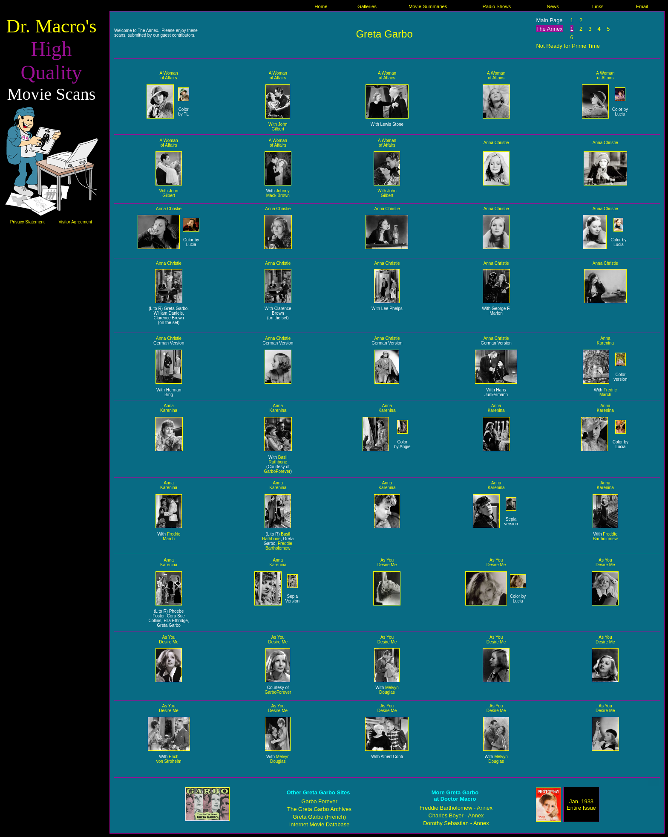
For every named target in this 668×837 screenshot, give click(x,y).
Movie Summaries (428, 6)
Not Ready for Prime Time (568, 46)
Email (642, 6)
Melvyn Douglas (389, 690)
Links (597, 6)
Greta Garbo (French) (319, 817)
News (553, 6)
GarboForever (277, 471)
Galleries (367, 6)
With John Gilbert (277, 126)
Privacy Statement (27, 222)
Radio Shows (496, 6)
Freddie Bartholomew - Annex (456, 808)
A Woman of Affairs (169, 75)
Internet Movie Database (319, 824)
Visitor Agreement (75, 222)
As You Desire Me (387, 562)
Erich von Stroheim (168, 759)
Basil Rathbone (278, 459)
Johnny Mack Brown (278, 193)
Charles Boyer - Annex (456, 815)
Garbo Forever (319, 801)
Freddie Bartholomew (278, 545)
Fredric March (608, 392)
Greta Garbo (384, 34)
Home (320, 6)
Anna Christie (496, 142)
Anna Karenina (605, 340)
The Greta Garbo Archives (319, 809)
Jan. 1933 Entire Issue (581, 804)
